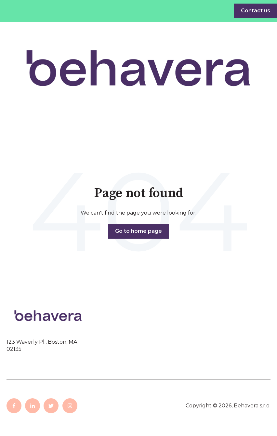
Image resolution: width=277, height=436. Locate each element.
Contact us (255, 10)
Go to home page (138, 231)
